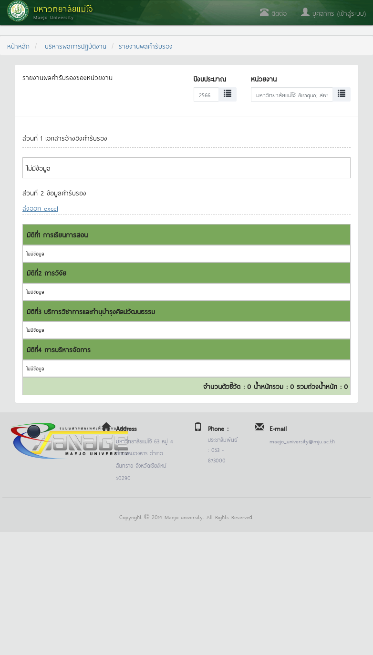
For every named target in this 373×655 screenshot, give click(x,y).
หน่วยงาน (264, 78)
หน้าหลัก (18, 45)
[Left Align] (227, 94)
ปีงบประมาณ (210, 78)
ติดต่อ (273, 12)
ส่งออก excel (40, 207)
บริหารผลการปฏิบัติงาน (75, 45)
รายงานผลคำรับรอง (146, 45)
